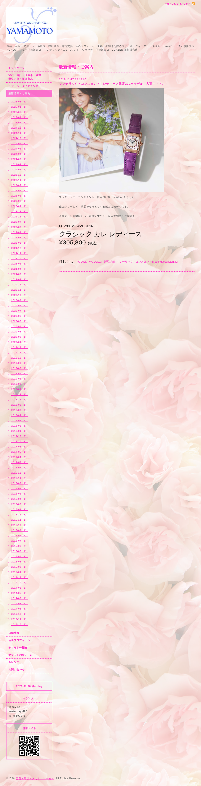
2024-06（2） (19, 143)
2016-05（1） (19, 493)
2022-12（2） (19, 211)
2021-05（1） (19, 263)
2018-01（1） (19, 431)
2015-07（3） (19, 540)
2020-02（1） (19, 337)
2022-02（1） (19, 243)
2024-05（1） (19, 148)
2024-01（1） (19, 169)
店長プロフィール (19, 640)
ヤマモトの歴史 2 (20, 654)
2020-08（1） (19, 305)
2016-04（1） (19, 499)
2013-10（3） (19, 624)
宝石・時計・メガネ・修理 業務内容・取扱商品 (29, 77)
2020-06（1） (19, 316)
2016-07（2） (19, 488)
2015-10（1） (19, 525)
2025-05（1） (19, 112)
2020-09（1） (19, 300)
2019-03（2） (19, 384)
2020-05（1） (19, 321)
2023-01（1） (19, 206)
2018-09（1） (19, 405)
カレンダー (15, 662)
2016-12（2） (19, 473)
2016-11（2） (19, 478)
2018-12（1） (19, 394)
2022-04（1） (19, 232)
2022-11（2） (19, 216)
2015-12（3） (19, 514)
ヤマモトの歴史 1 (20, 647)
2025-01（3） (19, 122)
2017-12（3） (19, 436)
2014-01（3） (19, 608)
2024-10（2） (19, 138)
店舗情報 (13, 632)
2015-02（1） (19, 567)
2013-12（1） (19, 614)
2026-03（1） (19, 101)
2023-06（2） (19, 190)
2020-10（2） (19, 295)
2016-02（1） (19, 504)
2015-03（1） (19, 561)
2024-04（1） (19, 154)
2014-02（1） (19, 603)
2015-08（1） (19, 535)
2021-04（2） (19, 269)
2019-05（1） (19, 378)
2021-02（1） (19, 279)
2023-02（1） (19, 201)
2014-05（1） (19, 593)
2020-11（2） (19, 290)
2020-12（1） (19, 284)
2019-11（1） (19, 352)
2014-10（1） (19, 582)
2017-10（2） (19, 441)
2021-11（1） (19, 253)
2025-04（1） (19, 117)
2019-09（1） (19, 363)
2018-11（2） (19, 399)
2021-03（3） (19, 274)
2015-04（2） (19, 556)
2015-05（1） (19, 551)
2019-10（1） (19, 358)
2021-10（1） (19, 258)
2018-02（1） (19, 425)
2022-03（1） (19, 237)
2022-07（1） (19, 222)
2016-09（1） (19, 483)
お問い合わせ (16, 669)
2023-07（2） (19, 185)
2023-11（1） (19, 180)
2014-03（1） (19, 598)
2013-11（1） (19, 619)
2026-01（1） (19, 107)
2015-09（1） (19, 530)
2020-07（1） (19, 310)
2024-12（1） (19, 128)
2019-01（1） (19, 389)
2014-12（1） (19, 577)
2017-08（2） (19, 446)
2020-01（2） (19, 342)
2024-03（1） (19, 159)
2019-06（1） (19, 373)
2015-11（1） (19, 520)
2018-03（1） (19, 420)
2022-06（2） (19, 227)
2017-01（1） (19, 467)
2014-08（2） (19, 588)
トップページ (16, 67)
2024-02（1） (19, 164)
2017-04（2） (19, 457)
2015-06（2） (19, 546)
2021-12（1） (19, 248)
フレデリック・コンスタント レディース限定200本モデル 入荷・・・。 (112, 83)
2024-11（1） (19, 133)
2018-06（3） (19, 410)
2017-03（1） (19, 462)
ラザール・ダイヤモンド (23, 86)
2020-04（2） (19, 326)
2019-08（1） (19, 368)
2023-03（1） (19, 195)
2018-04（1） (19, 415)
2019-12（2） (19, 347)
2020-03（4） (19, 331)
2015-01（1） (19, 572)
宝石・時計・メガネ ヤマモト (35, 778)
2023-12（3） (19, 175)
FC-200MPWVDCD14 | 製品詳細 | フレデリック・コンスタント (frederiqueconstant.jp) (127, 261)
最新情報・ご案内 (19, 93)
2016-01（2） (19, 509)
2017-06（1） (19, 452)
